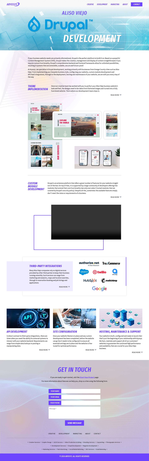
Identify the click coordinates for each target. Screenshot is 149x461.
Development (102, 4)
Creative (90, 4)
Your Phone (56, 404)
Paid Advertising (62, 451)
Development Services (59, 447)
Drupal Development (74, 447)
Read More (115, 95)
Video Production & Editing (73, 444)
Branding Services (89, 444)
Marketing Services (49, 451)
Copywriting (100, 444)
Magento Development (90, 447)
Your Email (56, 398)
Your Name (56, 391)
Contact (136, 4)
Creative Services (34, 444)
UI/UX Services (58, 444)
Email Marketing (101, 451)
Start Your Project (87, 377)
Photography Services (113, 444)
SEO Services (90, 451)
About (125, 4)
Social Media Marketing (76, 451)
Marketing (115, 4)
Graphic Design (47, 444)
